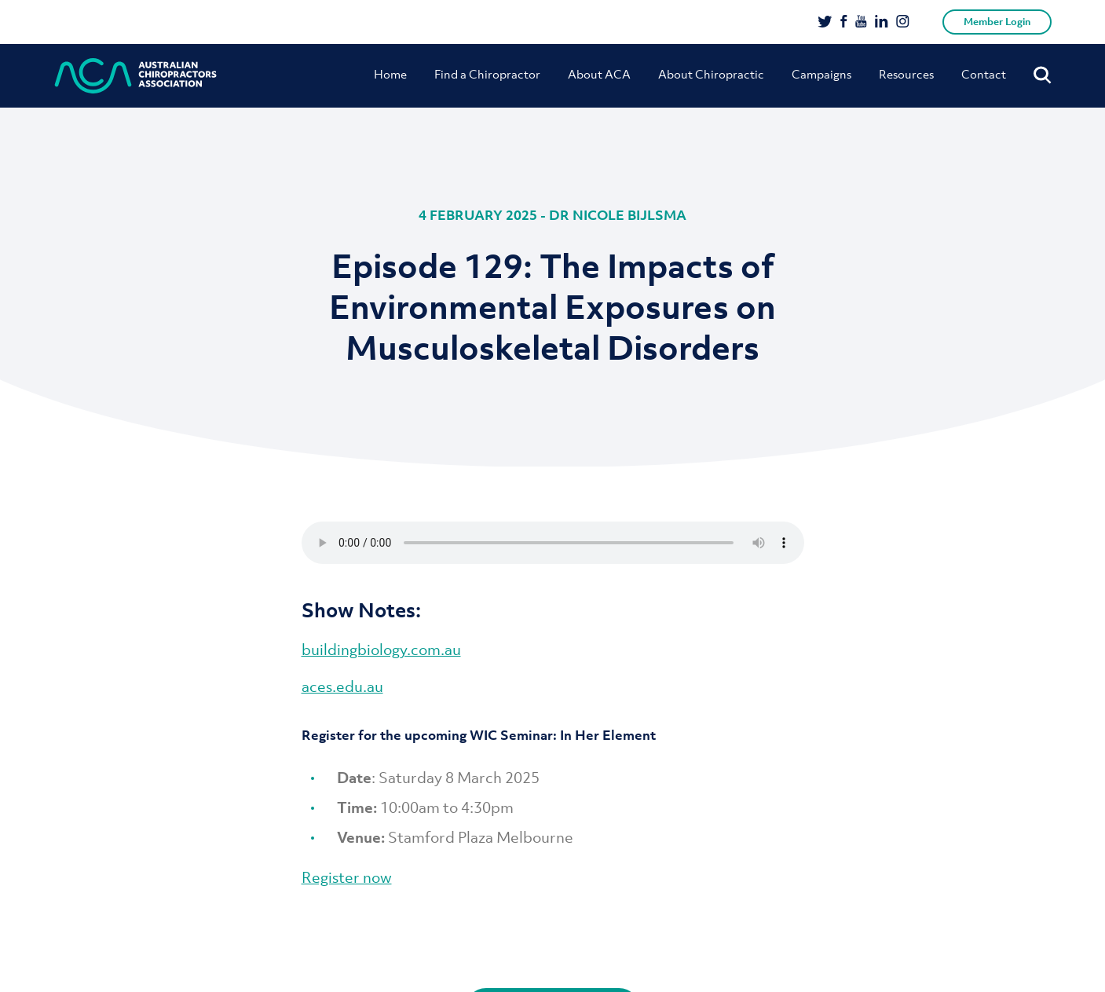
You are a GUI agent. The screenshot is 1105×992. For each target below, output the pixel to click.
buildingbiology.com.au (381, 649)
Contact (983, 74)
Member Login (997, 21)
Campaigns (821, 74)
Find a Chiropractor (487, 74)
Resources (906, 74)
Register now (347, 877)
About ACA (599, 74)
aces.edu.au (342, 686)
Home (390, 74)
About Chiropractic (711, 74)
